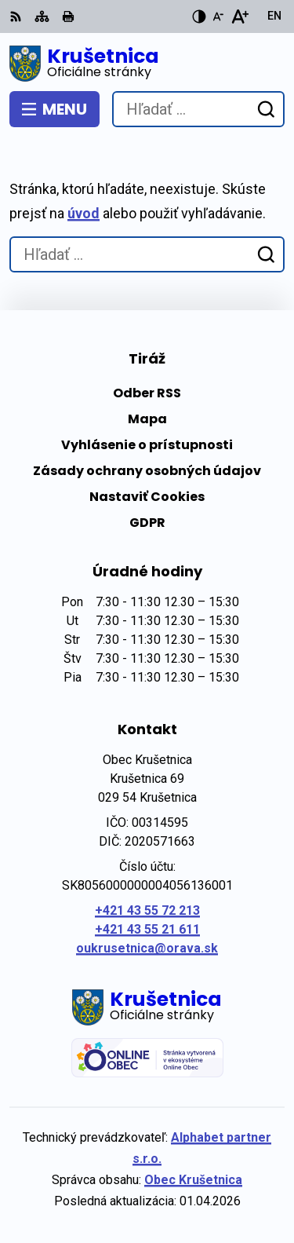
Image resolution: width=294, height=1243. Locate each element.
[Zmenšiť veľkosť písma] (218, 16)
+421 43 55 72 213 (147, 910)
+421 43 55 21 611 (147, 929)
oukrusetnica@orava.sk (147, 948)
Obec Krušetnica (193, 1179)
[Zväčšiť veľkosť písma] (239, 16)
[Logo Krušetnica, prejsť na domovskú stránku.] (147, 64)
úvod (83, 213)
